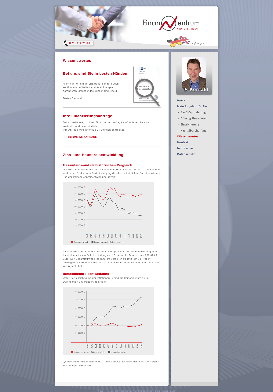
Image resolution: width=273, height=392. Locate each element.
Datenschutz (186, 154)
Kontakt (182, 142)
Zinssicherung (190, 124)
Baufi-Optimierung (193, 112)
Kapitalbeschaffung (194, 130)
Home (181, 100)
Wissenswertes (187, 136)
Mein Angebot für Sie (192, 106)
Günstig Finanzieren (194, 118)
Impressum (185, 148)
